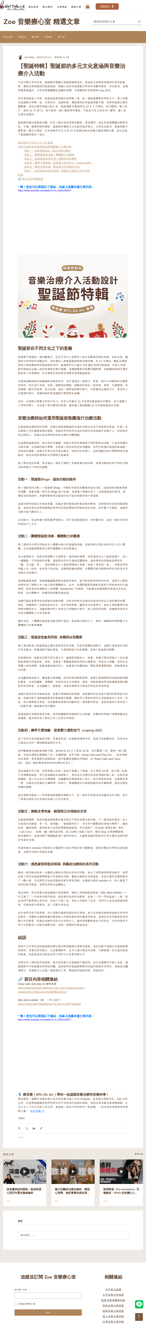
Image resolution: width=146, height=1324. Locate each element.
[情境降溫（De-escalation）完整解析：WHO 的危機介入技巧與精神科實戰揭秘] (121, 1171)
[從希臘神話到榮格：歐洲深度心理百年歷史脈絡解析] (24, 1171)
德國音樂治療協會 (113, 1311)
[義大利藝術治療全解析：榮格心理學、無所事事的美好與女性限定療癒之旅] (73, 1171)
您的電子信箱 (20, 1290)
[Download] (139, 1317)
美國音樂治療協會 (113, 1305)
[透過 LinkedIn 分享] (33, 1128)
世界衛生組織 (113, 1289)
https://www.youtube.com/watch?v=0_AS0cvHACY (44, 190)
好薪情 (48, 37)
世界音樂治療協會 (113, 1294)
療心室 (61, 37)
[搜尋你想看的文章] (112, 22)
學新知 (22, 37)
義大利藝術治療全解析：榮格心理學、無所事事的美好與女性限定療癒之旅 (72, 1191)
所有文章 (8, 37)
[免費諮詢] (107, 6)
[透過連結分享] (41, 1128)
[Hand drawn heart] (139, 1304)
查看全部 (139, 1154)
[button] (33, 7)
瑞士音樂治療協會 (113, 1316)
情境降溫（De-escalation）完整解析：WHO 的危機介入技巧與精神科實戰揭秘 (121, 1191)
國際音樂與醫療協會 (113, 1300)
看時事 (35, 37)
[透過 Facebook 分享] (19, 1128)
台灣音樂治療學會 (113, 1321)
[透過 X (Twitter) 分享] (26, 1128)
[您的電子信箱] (47, 1295)
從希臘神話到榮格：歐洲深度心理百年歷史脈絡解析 (24, 1191)
